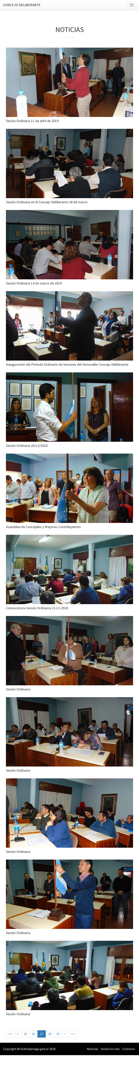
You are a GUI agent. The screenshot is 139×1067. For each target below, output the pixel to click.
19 (57, 1034)
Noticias (92, 1049)
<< (10, 1034)
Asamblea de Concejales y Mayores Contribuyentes (43, 527)
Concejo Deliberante (22, 5)
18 (49, 1034)
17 (41, 1033)
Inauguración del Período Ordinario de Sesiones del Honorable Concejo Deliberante (67, 364)
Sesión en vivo (110, 1049)
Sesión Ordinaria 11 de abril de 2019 (32, 121)
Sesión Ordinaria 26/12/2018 (27, 445)
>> (73, 1034)
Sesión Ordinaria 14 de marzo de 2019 (34, 283)
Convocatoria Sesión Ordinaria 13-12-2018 (37, 608)
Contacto (128, 1049)
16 (33, 1034)
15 (25, 1034)
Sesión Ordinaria (18, 689)
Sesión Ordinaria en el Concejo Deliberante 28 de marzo (47, 202)
